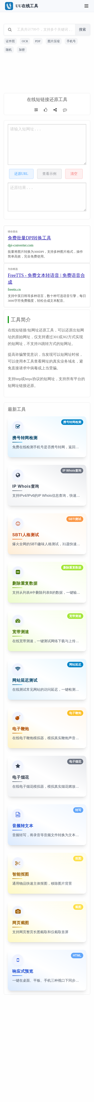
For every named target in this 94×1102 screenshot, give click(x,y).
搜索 (82, 29)
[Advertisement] (47, 74)
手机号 (71, 41)
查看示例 (49, 174)
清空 (73, 174)
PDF (38, 41)
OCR (25, 41)
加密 (22, 50)
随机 (9, 50)
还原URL (21, 174)
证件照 (10, 41)
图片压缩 (54, 41)
